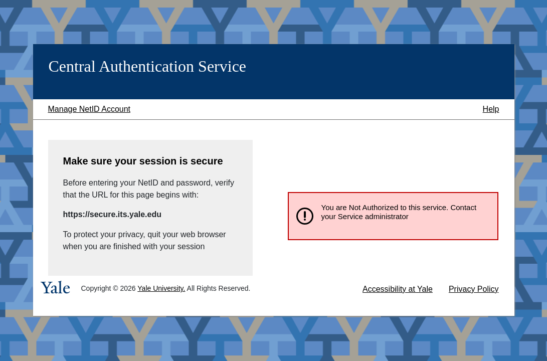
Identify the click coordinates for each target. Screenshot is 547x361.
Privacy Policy (474, 289)
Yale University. (161, 288)
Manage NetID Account (89, 109)
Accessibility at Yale (397, 289)
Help (491, 109)
